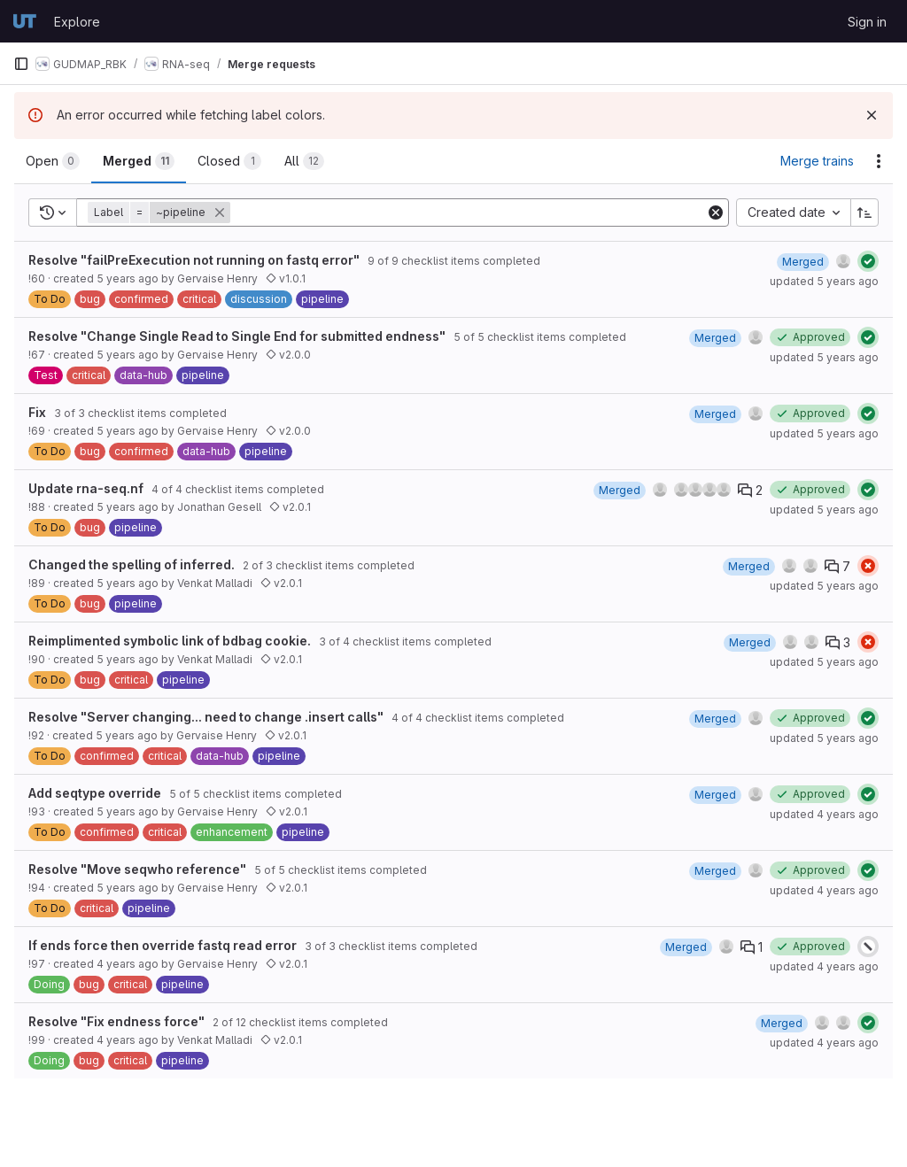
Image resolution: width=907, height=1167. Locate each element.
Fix (37, 412)
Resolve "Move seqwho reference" (137, 869)
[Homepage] (25, 21)
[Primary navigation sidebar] (21, 64)
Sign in (867, 21)
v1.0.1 (286, 278)
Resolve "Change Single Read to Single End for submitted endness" (237, 336)
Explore (77, 21)
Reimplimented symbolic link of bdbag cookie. (169, 640)
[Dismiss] (871, 115)
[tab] (52, 161)
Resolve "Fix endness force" (116, 1021)
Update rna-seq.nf (85, 488)
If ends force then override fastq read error (162, 945)
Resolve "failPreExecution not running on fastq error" (194, 259)
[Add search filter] (469, 212)
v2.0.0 (288, 354)
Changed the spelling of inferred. (131, 564)
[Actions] (878, 161)
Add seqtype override (94, 792)
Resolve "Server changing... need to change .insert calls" (206, 716)
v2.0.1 (290, 507)
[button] (161, 212)
